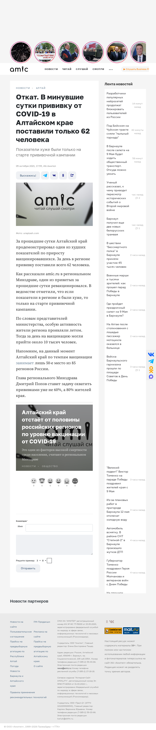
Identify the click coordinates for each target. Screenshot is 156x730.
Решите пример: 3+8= (31, 560)
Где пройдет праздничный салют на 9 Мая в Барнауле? (117, 309)
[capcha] (49, 560)
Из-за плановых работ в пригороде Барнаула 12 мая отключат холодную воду (118, 509)
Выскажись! (28, 175)
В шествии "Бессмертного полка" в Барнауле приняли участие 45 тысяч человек (117, 254)
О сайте (38, 666)
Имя (20, 526)
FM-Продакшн (42, 621)
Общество (50, 466)
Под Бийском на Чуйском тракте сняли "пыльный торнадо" (118, 131)
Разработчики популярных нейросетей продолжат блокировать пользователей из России (117, 105)
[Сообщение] (54, 545)
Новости (51, 69)
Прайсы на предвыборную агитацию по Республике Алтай (18, 651)
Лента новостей (119, 84)
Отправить (28, 568)
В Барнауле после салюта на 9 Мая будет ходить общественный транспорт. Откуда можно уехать (118, 159)
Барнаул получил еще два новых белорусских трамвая (115, 226)
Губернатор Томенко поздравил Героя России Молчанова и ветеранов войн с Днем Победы (118, 572)
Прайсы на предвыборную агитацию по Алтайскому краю (42, 651)
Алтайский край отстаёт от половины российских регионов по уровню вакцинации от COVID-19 (53, 427)
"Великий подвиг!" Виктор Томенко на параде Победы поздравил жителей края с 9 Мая (117, 479)
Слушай (82, 69)
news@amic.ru (64, 668)
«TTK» (56, 726)
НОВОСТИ (23, 88)
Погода (14, 666)
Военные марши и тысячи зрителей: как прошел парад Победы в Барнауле (118, 285)
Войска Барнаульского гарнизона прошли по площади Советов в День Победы (117, 368)
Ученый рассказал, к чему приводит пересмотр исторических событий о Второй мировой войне (118, 196)
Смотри (98, 69)
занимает (25, 363)
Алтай (41, 88)
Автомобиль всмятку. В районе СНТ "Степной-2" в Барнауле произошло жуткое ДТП (116, 540)
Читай (66, 69)
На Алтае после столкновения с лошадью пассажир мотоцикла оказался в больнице (117, 335)
